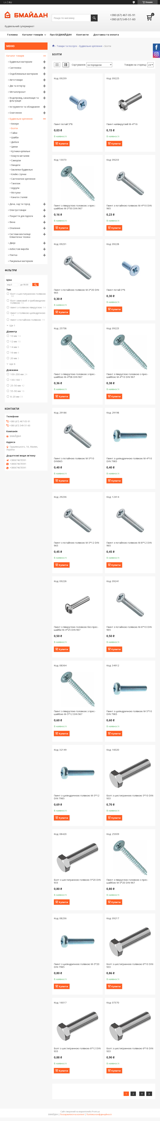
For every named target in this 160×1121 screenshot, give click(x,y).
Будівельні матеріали (21, 61)
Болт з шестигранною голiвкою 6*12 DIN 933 (77, 1050)
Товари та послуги (67, 46)
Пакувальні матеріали (21, 261)
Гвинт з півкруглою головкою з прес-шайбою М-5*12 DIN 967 (75, 712)
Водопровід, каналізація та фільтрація (24, 99)
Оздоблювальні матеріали (24, 73)
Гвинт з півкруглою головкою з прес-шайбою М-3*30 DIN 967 (75, 207)
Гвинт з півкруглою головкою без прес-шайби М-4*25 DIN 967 (76, 628)
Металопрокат (18, 91)
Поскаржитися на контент (72, 1114)
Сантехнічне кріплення (23, 178)
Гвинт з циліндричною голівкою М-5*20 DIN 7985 (76, 965)
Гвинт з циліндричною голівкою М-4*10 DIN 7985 (129, 460)
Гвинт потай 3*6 (115, 289)
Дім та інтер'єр (17, 85)
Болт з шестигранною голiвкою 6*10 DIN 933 (129, 965)
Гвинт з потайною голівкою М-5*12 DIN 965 (76, 544)
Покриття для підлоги (21, 216)
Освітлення (16, 112)
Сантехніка (15, 67)
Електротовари (18, 209)
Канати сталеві (19, 197)
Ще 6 (12, 364)
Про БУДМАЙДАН (61, 34)
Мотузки (15, 192)
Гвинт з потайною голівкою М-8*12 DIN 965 (129, 544)
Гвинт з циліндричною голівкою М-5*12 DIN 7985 (76, 797)
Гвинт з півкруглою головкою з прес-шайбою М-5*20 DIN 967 (127, 881)
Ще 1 (12, 325)
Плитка (13, 254)
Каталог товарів (32, 34)
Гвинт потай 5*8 (63, 124)
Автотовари (16, 79)
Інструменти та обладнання (25, 106)
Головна (12, 34)
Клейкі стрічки (18, 174)
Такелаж (15, 183)
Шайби (15, 137)
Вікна (12, 222)
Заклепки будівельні (22, 169)
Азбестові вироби (19, 248)
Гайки (14, 132)
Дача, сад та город (20, 203)
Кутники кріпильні (20, 151)
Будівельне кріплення (90, 46)
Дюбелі (15, 142)
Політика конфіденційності (99, 1114)
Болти (14, 128)
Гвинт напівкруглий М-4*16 (122, 124)
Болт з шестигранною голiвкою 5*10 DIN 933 (129, 797)
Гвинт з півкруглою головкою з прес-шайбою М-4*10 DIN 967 (127, 375)
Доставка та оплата (106, 34)
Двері (12, 242)
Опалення (15, 228)
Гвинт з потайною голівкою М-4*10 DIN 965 (129, 207)
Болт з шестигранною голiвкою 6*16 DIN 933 (129, 1050)
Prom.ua (96, 1111)
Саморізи (16, 160)
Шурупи (15, 187)
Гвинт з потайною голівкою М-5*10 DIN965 (74, 460)
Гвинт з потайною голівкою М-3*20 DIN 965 (76, 291)
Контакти (82, 34)
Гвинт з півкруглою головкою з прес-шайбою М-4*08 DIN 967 (75, 375)
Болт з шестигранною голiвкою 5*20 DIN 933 (77, 881)
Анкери (15, 123)
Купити (63, 143)
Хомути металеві (20, 155)
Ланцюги (15, 165)
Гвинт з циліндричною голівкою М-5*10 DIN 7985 (129, 712)
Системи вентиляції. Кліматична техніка (20, 235)
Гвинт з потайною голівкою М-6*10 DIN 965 (129, 628)
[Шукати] (94, 18)
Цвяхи (14, 146)
